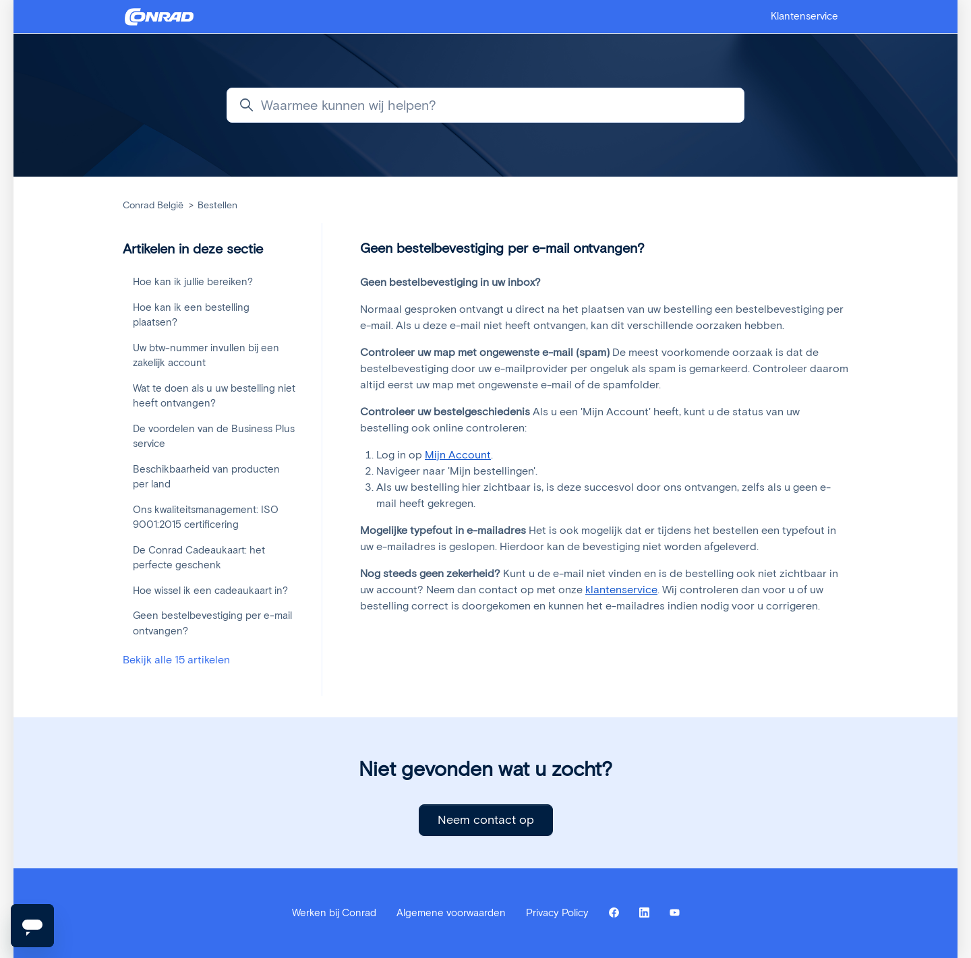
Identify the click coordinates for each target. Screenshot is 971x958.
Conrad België (153, 205)
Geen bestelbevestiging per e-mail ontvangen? (212, 623)
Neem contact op (486, 819)
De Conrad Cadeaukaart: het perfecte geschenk (199, 558)
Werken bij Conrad (334, 913)
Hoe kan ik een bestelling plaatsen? (191, 315)
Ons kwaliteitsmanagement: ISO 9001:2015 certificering (205, 517)
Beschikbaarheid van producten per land (206, 477)
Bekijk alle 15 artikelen (176, 659)
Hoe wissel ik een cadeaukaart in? (210, 591)
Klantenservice (804, 16)
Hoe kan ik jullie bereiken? (193, 282)
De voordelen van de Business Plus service (214, 436)
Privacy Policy (557, 913)
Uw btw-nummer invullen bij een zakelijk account (206, 355)
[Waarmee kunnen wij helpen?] (485, 105)
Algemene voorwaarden (451, 913)
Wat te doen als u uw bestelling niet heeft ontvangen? (214, 396)
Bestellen (217, 205)
